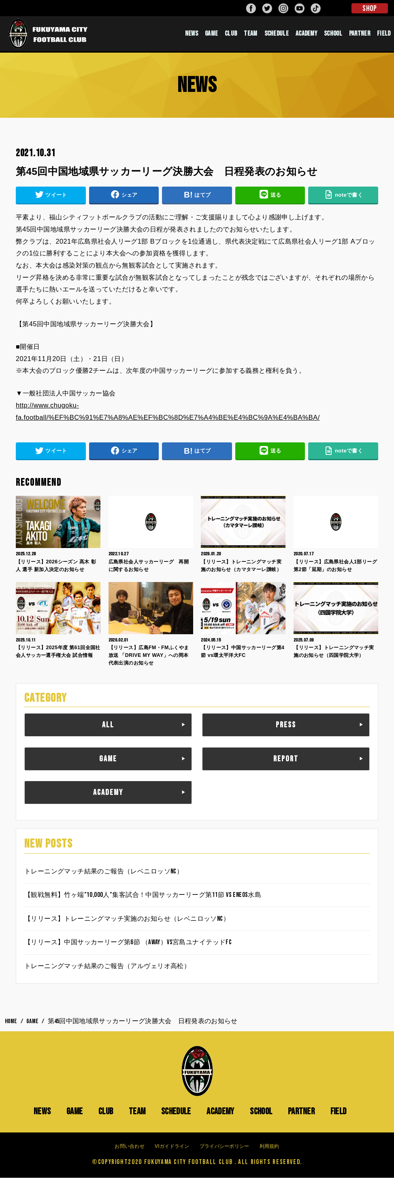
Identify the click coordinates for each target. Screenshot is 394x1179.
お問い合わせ (130, 1147)
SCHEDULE (276, 34)
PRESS (286, 726)
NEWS (191, 34)
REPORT (285, 760)
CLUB (231, 34)
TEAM (250, 34)
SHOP (369, 8)
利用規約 (269, 1147)
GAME (211, 34)
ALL (108, 726)
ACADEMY (306, 34)
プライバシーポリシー (224, 1147)
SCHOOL (333, 34)
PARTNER (359, 34)
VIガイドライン (172, 1147)
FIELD (384, 34)
